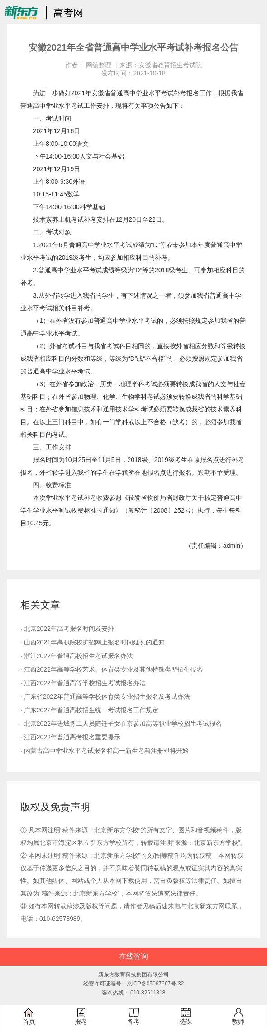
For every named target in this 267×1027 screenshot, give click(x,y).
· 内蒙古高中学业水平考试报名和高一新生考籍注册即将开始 (104, 750)
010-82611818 (147, 993)
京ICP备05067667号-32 (155, 983)
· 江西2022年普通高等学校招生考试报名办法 (83, 682)
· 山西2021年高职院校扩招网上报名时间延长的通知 (92, 642)
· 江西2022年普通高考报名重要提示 (70, 737)
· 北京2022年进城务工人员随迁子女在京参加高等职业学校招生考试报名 (121, 723)
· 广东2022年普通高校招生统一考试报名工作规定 (89, 710)
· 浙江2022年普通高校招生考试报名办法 (76, 655)
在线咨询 (133, 956)
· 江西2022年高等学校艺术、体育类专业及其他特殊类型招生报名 (111, 669)
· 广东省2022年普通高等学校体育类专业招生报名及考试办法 (105, 696)
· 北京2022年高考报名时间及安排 (67, 628)
